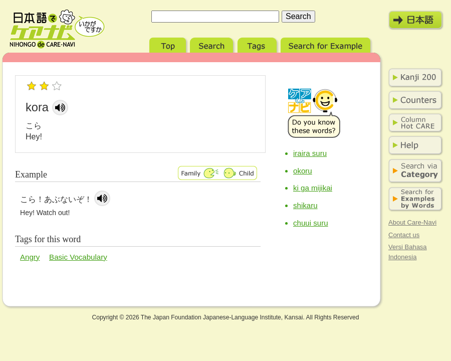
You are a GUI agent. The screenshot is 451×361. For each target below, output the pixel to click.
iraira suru (310, 153)
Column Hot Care (413, 123)
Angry (30, 257)
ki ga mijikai (312, 188)
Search (213, 44)
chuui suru (310, 223)
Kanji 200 (413, 78)
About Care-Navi (412, 222)
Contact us (403, 235)
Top (168, 44)
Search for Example (326, 44)
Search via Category (413, 171)
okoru (302, 170)
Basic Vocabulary (78, 257)
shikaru (305, 205)
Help (413, 145)
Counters (413, 100)
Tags (258, 44)
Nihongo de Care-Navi (57, 29)
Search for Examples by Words (413, 199)
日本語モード (416, 20)
